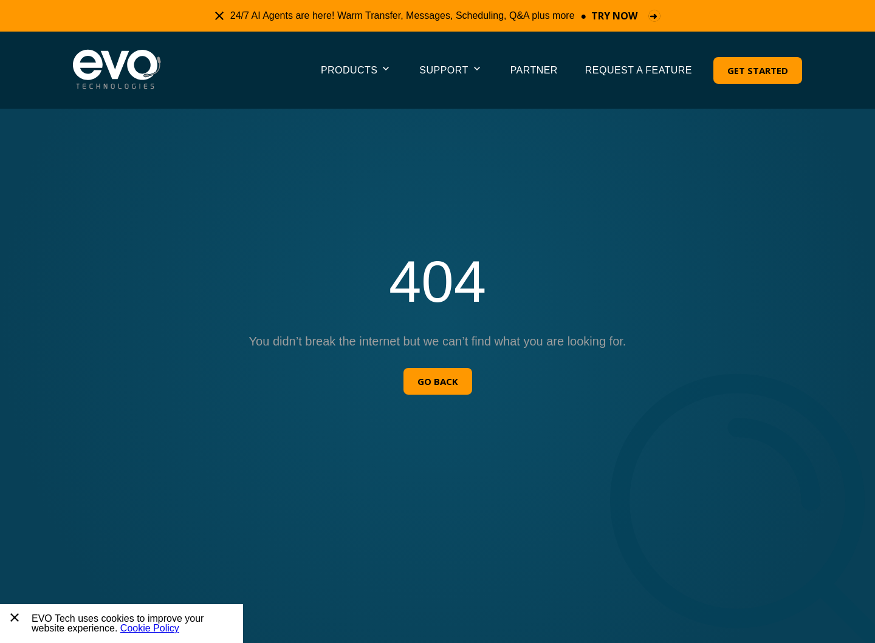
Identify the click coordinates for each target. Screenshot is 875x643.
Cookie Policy (149, 628)
